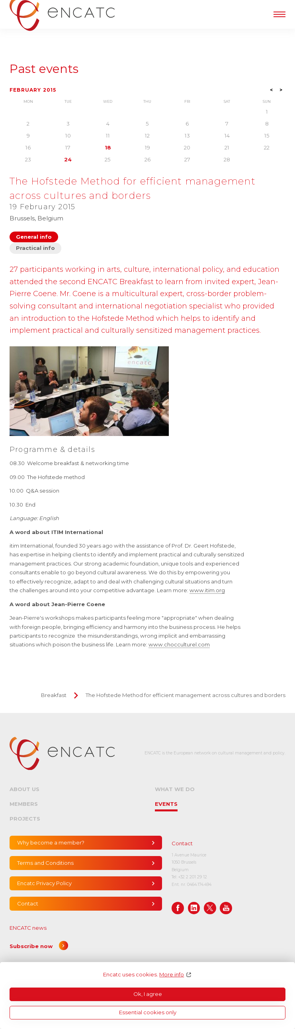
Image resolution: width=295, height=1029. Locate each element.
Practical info (35, 248)
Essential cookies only (147, 1012)
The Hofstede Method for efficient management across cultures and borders (185, 695)
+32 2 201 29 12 (192, 877)
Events (166, 804)
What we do (175, 789)
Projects (25, 818)
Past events (44, 69)
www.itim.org (207, 590)
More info (171, 975)
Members (24, 804)
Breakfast (53, 695)
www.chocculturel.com (179, 644)
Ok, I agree (147, 994)
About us (24, 789)
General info (34, 237)
